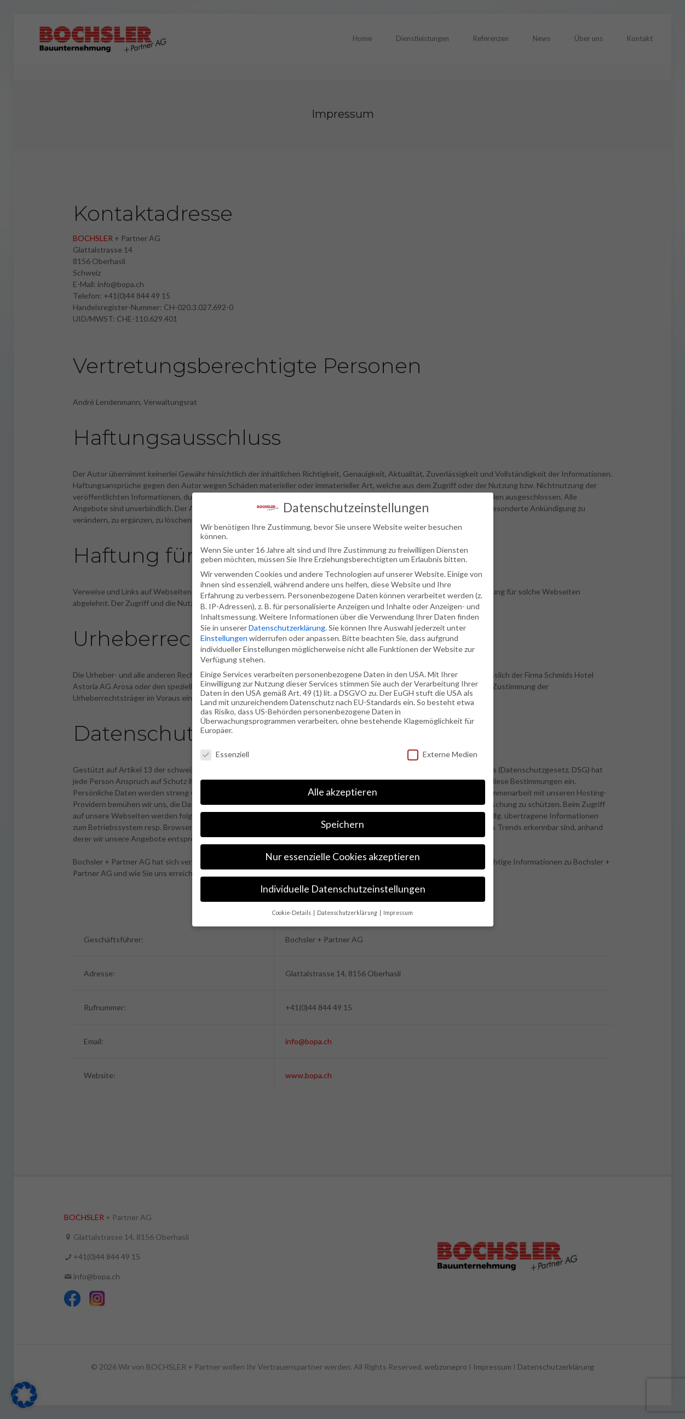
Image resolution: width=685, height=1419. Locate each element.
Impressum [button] (398, 912)
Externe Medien (442, 754)
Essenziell (224, 754)
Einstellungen (223, 638)
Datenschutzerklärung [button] (347, 912)
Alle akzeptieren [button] (342, 792)
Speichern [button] (342, 824)
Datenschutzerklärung (287, 627)
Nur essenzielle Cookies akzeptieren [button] (342, 856)
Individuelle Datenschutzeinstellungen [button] (342, 889)
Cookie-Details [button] (292, 912)
